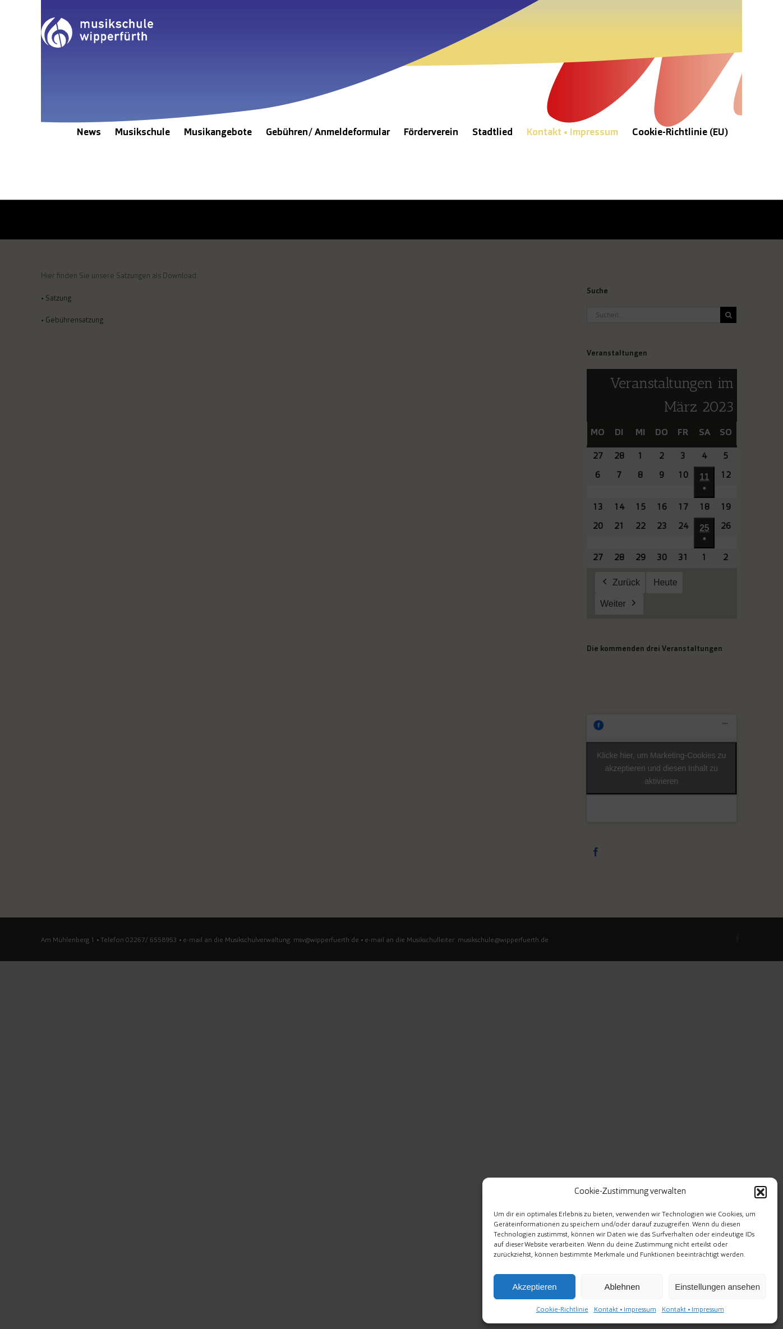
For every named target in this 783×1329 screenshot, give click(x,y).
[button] (760, 1192)
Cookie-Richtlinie (562, 1310)
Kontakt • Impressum (625, 1310)
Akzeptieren (534, 1286)
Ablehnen (621, 1286)
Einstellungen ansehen (717, 1286)
